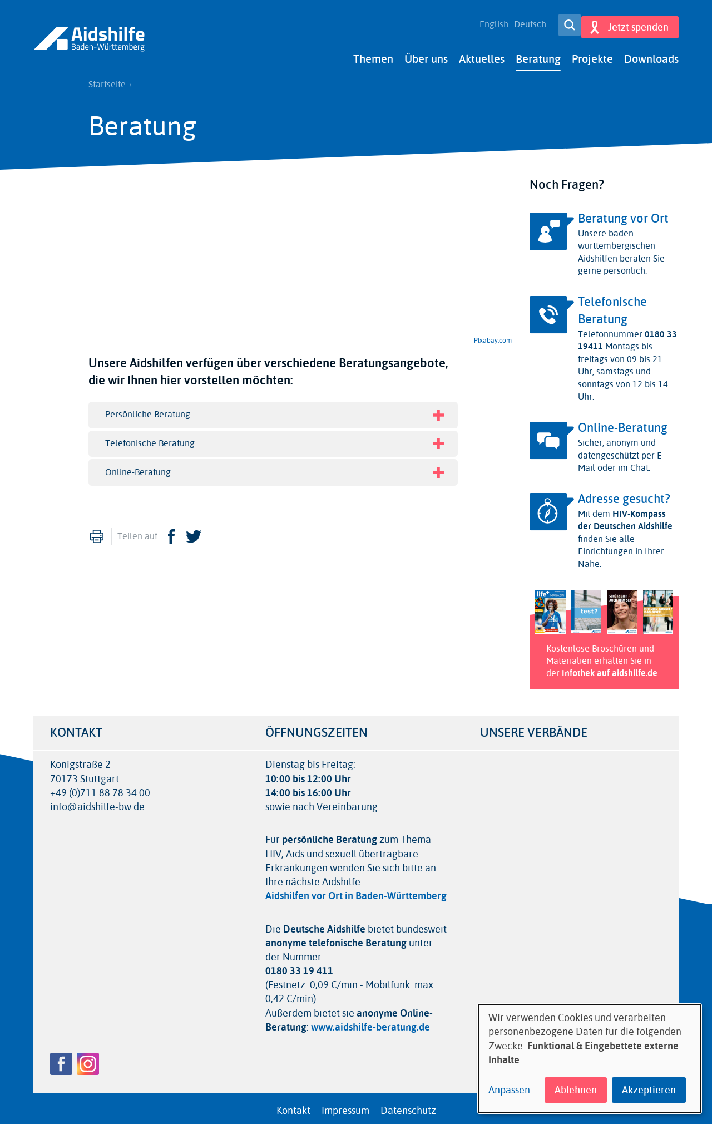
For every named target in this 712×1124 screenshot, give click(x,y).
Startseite (107, 79)
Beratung (538, 54)
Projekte (592, 54)
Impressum (345, 1105)
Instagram (88, 1059)
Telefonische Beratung (612, 305)
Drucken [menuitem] (96, 531)
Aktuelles (482, 54)
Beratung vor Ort (623, 214)
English (487, 22)
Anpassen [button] (509, 1090)
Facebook (171, 531)
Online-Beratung (623, 423)
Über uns (426, 54)
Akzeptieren (649, 1090)
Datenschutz (408, 1105)
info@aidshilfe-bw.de (97, 802)
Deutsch (524, 22)
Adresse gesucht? (624, 494)
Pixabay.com (493, 336)
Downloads (651, 54)
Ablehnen (576, 1090)
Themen (373, 54)
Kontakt (293, 1105)
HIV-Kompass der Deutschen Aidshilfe (625, 515)
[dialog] (589, 1058)
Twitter (193, 531)
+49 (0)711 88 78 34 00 (100, 788)
